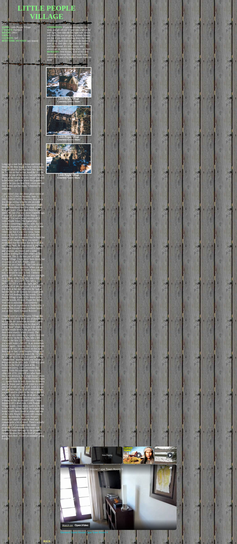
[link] (65, 469)
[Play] (139, 455)
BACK (46, 541)
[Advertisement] (23, 115)
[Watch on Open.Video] (75, 525)
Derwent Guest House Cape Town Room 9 (96, 469)
